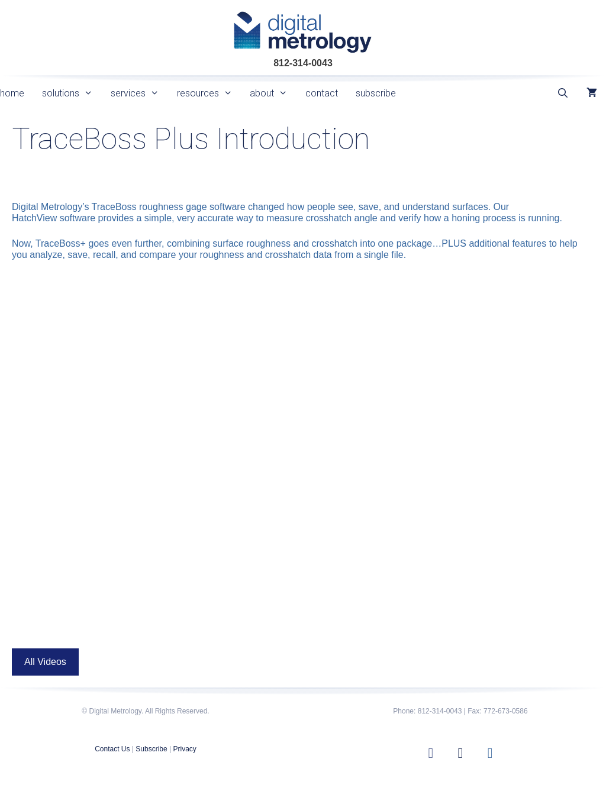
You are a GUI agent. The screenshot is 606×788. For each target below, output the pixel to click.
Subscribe (151, 749)
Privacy (184, 749)
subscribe (376, 93)
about (273, 93)
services (139, 93)
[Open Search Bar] (562, 93)
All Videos (45, 662)
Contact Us (112, 749)
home (12, 93)
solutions (72, 93)
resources (209, 93)
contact (321, 93)
